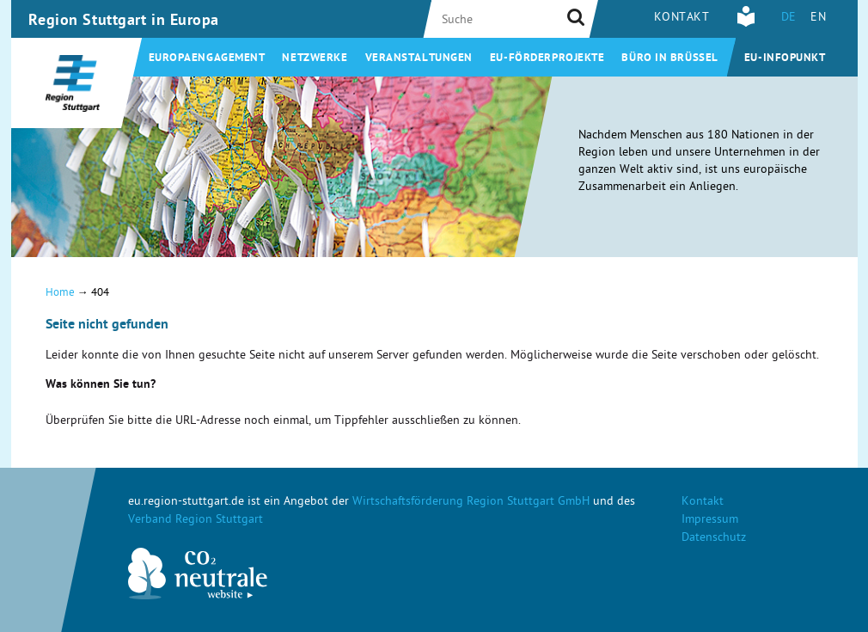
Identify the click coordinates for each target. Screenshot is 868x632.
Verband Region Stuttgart (195, 520)
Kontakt (682, 18)
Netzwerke (314, 58)
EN (818, 18)
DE (789, 18)
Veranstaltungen (419, 58)
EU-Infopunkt (785, 58)
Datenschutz (714, 538)
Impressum (710, 520)
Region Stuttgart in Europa (124, 21)
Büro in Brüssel (669, 58)
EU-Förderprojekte (547, 58)
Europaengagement (207, 58)
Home (60, 293)
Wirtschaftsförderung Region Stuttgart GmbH (471, 502)
